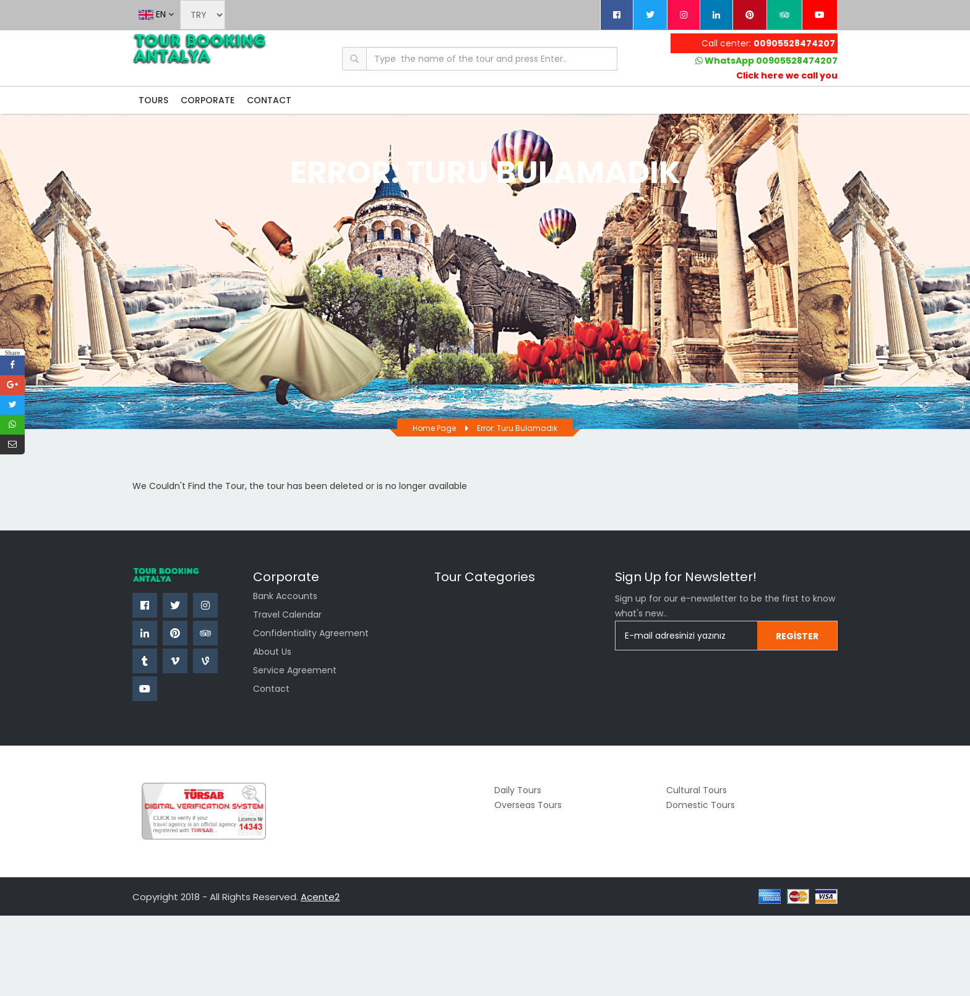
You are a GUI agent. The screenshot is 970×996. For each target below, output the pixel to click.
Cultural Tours (696, 790)
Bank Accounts (285, 596)
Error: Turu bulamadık (517, 428)
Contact (271, 689)
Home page (434, 428)
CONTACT (269, 100)
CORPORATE (207, 100)
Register (797, 636)
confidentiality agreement (311, 633)
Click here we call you (787, 75)
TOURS (153, 100)
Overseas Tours (528, 805)
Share (12, 352)
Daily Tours (517, 790)
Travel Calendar (287, 614)
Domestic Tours (700, 805)
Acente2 (320, 896)
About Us (272, 651)
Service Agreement (295, 670)
